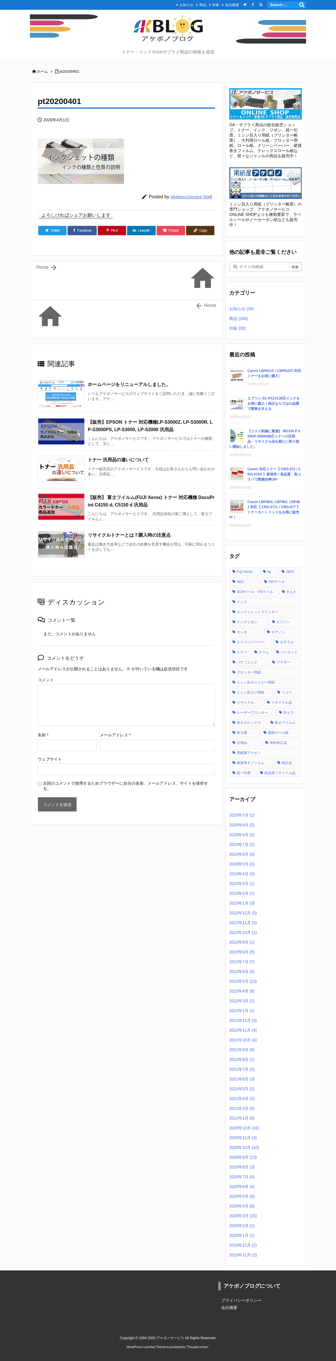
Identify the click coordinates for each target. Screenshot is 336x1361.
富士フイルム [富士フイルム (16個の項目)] (285, 723)
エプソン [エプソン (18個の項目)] (283, 622)
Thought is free (197, 1347)
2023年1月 (242, 903)
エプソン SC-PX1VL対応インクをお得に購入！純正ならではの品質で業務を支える (273, 403)
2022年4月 (242, 991)
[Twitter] (52, 230)
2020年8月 (242, 1167)
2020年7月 (242, 1176)
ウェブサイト (50, 759)
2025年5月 (242, 834)
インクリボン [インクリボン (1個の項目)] (247, 622)
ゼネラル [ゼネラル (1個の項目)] (287, 642)
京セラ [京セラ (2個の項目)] (288, 713)
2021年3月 (242, 1108)
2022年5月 (243, 981)
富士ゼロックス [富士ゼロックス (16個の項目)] (249, 723)
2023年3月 (242, 883)
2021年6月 (242, 1079)
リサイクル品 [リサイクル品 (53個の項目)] (281, 702)
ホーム (42, 71)
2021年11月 (243, 1030)
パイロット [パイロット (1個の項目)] (289, 652)
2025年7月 (242, 815)
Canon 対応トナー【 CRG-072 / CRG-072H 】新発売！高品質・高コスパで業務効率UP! (274, 474)
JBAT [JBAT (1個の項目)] (290, 572)
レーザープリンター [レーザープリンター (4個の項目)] (252, 713)
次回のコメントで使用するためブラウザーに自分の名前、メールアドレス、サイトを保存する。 (125, 786)
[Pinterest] (112, 230)
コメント (46, 679)
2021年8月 (242, 1059)
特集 (215, 5)
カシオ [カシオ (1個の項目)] (242, 632)
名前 (43, 735)
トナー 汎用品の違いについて (118, 459)
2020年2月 (242, 1225)
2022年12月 (243, 913)
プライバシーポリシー (241, 1300)
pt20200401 (69, 71)
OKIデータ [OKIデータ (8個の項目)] (276, 582)
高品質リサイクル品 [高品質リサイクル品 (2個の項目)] (279, 773)
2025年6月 (242, 825)
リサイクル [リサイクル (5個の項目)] (245, 702)
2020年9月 (243, 1157)
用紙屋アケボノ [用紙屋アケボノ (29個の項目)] (249, 753)
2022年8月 (242, 952)
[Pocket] (171, 230)
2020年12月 (244, 1128)
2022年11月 (243, 922)
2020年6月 (242, 1186)
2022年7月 (242, 961)
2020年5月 (242, 1196)
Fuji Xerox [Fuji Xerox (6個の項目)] (244, 572)
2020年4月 (242, 1206)
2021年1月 (242, 1118)
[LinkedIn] (141, 230)
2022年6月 (242, 971)
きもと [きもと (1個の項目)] (291, 592)
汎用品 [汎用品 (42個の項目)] (242, 743)
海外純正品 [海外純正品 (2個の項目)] (278, 743)
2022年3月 (242, 1001)
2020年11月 (243, 1137)
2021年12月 (243, 1020)
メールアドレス (115, 735)
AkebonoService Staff (191, 196)
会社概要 (232, 5)
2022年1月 (242, 1010)
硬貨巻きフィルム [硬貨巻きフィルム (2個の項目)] (250, 763)
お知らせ (186, 5)
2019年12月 (243, 1245)
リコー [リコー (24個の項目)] (287, 692)
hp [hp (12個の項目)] (269, 572)
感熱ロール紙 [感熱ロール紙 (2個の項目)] (278, 733)
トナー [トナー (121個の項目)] (242, 652)
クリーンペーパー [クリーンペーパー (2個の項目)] (250, 642)
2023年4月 (242, 873)
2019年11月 (243, 1255)
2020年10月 (244, 1147)
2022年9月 (242, 942)
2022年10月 (243, 932)
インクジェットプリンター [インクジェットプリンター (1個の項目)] (257, 612)
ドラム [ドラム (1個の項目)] (264, 652)
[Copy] (200, 230)
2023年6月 (242, 854)
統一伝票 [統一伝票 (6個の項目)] (244, 773)
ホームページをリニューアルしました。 (129, 384)
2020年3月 (243, 1216)
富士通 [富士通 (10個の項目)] (242, 733)
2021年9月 (242, 1049)
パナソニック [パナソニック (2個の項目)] (247, 662)
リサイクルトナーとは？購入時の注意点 (129, 535)
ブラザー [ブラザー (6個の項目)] (283, 662)
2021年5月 (242, 1089)
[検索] (301, 4)
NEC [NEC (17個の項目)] (240, 582)
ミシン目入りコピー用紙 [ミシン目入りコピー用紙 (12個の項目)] (256, 682)
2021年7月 (242, 1069)
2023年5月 (242, 864)
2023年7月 (242, 844)
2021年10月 (243, 1040)
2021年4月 (242, 1098)
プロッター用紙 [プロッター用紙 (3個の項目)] (249, 672)
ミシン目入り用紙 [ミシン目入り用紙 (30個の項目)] (250, 692)
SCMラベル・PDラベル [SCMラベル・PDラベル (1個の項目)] (255, 592)
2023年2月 (242, 893)
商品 (202, 5)
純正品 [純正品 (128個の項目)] (287, 763)
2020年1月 (242, 1235)
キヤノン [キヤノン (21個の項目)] (278, 632)
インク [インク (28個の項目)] (242, 602)
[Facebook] (82, 230)
